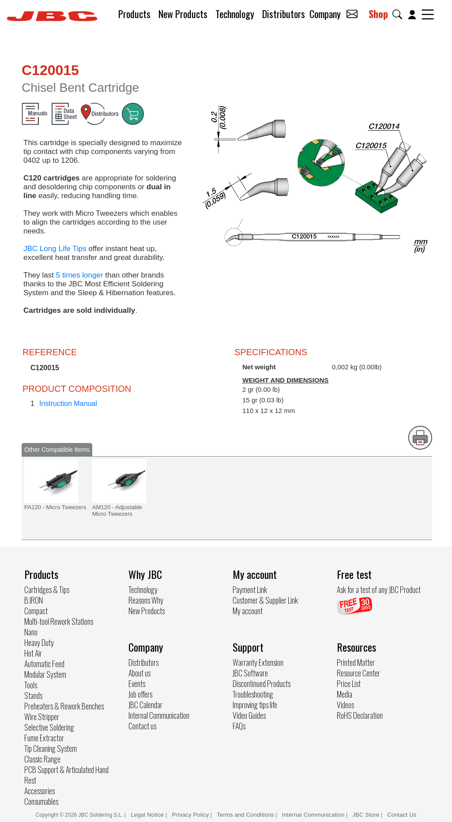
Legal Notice (148, 814)
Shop (378, 14)
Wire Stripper (41, 716)
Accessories (39, 790)
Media (344, 694)
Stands (33, 695)
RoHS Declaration (360, 715)
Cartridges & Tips (46, 589)
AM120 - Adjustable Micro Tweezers (117, 510)
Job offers (140, 694)
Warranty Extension (258, 662)
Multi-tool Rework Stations (58, 621)
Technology (234, 14)
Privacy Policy (190, 814)
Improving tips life (255, 704)
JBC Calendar (145, 704)
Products (134, 14)
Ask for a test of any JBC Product (379, 589)
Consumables (41, 801)
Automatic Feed (44, 663)
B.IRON (33, 600)
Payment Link (250, 589)
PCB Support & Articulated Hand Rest (66, 775)
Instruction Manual (68, 403)
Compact (36, 610)
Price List (349, 683)
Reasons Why (145, 600)
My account (248, 610)
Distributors (283, 14)
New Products (182, 14)
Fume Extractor (44, 737)
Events (136, 683)
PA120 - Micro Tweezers (55, 507)
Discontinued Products (261, 683)
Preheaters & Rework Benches (64, 706)
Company (325, 14)
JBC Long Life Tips (55, 248)
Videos (345, 704)
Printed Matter (356, 662)
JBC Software (250, 673)
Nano (31, 632)
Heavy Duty (39, 642)
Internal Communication (158, 715)
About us (139, 673)
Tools (30, 685)
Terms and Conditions (245, 814)
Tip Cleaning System (50, 748)
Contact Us (401, 814)
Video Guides (249, 715)
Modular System (45, 674)
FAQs (239, 726)
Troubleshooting (253, 694)
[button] (399, 14)
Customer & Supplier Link (265, 600)
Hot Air (33, 653)
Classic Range (42, 759)
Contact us (142, 726)
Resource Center (358, 673)
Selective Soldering (49, 727)
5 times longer (79, 275)
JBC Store (365, 814)
